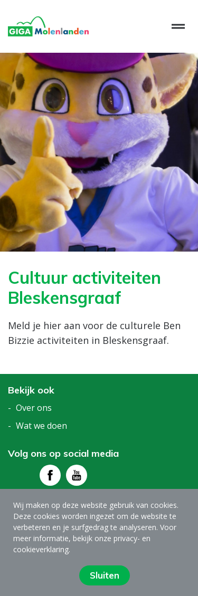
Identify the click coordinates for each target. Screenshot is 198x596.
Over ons (34, 408)
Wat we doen (41, 425)
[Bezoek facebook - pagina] (50, 475)
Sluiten (104, 575)
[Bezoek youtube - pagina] (76, 475)
